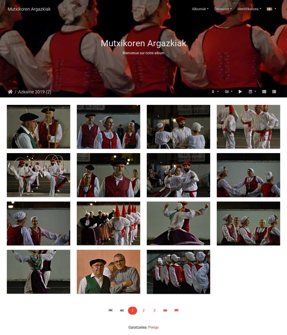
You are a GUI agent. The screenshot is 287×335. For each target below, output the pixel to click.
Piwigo (153, 327)
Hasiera (10, 92)
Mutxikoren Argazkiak (29, 9)
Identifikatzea (247, 9)
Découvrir (221, 9)
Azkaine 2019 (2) (34, 91)
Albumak (199, 9)
